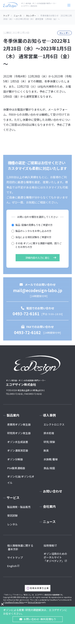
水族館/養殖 (51, 459)
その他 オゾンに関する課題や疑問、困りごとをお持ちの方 (36, 245)
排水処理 (49, 433)
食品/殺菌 (49, 468)
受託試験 (12, 515)
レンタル (12, 524)
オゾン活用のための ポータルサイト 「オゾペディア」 (56, 557)
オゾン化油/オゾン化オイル (20, 480)
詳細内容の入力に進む (38, 257)
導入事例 (49, 415)
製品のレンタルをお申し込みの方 (31, 230)
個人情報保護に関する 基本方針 (20, 547)
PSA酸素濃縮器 (16, 468)
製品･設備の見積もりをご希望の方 (32, 224)
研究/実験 (49, 442)
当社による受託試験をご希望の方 (31, 237)
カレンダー (64, 32)
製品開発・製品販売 (19, 507)
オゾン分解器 (15, 459)
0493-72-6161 (26, 314)
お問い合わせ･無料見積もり (40, 619)
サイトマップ (15, 557)
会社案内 (49, 506)
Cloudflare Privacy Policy (14, 602)
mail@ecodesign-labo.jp (37, 290)
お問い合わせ (52, 491)
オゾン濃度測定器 (17, 450)
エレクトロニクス (54, 424)
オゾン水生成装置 (17, 442)
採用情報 (49, 545)
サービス (13, 497)
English (12, 566)
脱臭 (46, 450)
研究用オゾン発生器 (19, 433)
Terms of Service (34, 602)
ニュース (49, 521)
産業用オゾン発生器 (19, 424)
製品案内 (13, 415)
